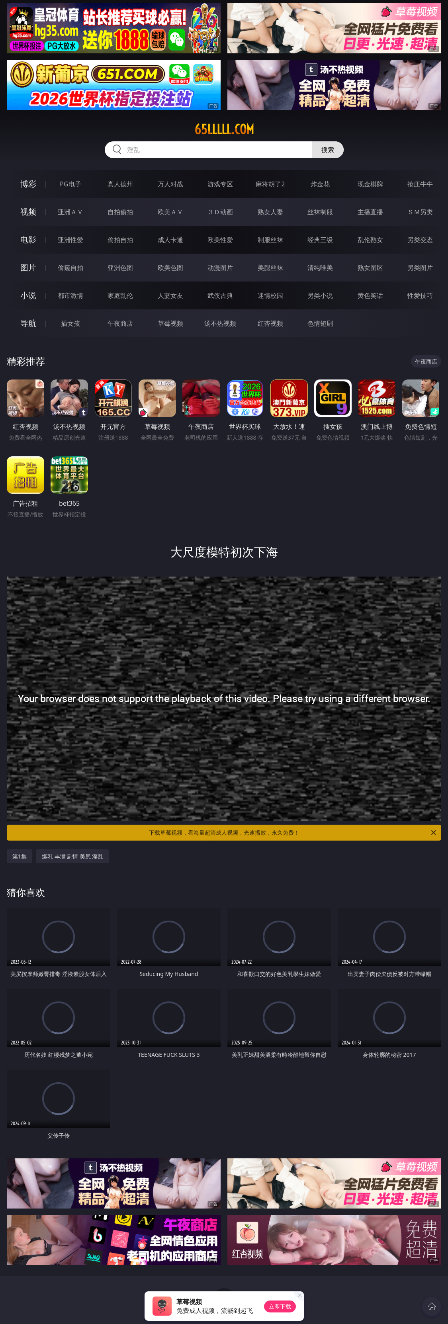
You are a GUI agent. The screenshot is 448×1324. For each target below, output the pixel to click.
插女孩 (70, 323)
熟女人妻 (270, 211)
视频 (28, 211)
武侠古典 (220, 295)
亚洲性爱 (70, 239)
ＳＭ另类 (420, 211)
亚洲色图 (120, 267)
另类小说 (320, 295)
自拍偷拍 (120, 211)
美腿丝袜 (270, 267)
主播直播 (370, 211)
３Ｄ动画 (220, 211)
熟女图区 (370, 267)
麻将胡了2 (270, 184)
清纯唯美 (320, 267)
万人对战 (170, 184)
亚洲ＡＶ (70, 211)
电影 (28, 239)
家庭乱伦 (120, 295)
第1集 (19, 856)
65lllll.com (224, 129)
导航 (28, 323)
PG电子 (70, 184)
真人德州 (120, 184)
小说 (28, 295)
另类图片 (420, 267)
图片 (28, 267)
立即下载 (280, 1306)
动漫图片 (220, 267)
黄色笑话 (370, 295)
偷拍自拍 (120, 239)
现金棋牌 (370, 184)
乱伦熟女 (370, 239)
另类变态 (420, 239)
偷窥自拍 (70, 267)
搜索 (327, 149)
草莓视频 (170, 323)
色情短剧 (320, 323)
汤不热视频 (220, 323)
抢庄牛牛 (420, 184)
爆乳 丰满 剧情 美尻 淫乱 (73, 856)
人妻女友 (170, 295)
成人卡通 (170, 239)
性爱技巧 (420, 295)
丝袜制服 (320, 211)
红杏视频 (270, 323)
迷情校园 (270, 295)
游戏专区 (220, 184)
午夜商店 (120, 323)
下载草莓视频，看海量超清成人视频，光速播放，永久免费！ (293, 832)
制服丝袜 (270, 239)
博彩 (28, 183)
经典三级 (320, 239)
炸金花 (320, 184)
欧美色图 (170, 267)
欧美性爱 (220, 239)
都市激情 (70, 295)
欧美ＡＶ (170, 211)
